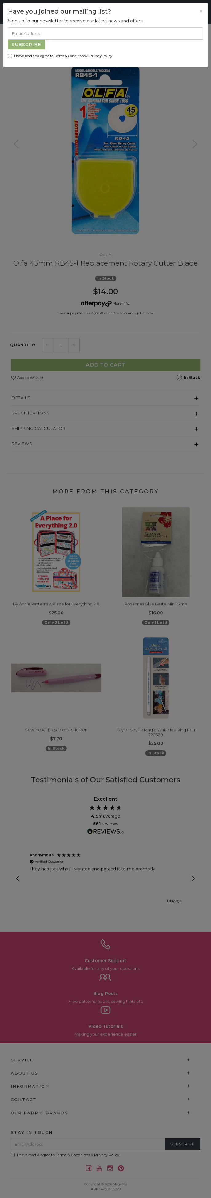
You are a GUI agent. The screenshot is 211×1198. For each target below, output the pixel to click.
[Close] (201, 11)
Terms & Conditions (70, 56)
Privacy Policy (101, 56)
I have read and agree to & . (60, 56)
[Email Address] (105, 33)
